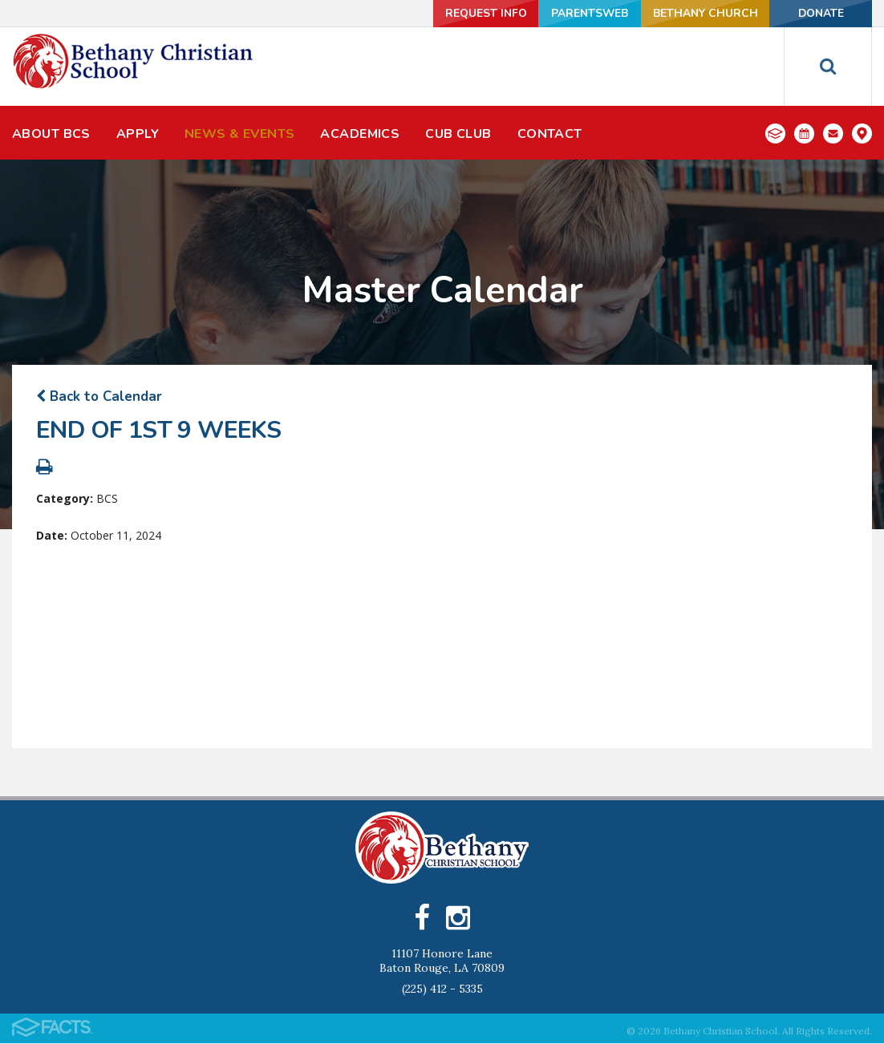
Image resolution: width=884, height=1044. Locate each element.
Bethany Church (700, 13)
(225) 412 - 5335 (442, 989)
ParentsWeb (583, 13)
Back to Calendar (99, 396)
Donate (818, 13)
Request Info (475, 13)
